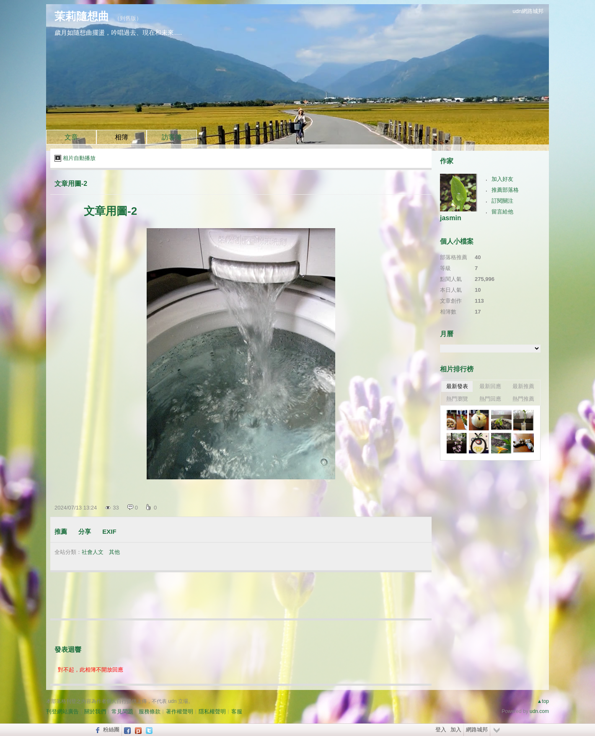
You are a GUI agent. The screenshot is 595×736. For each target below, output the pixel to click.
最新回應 (490, 386)
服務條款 (149, 711)
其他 (114, 552)
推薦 (60, 531)
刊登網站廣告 (62, 711)
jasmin (450, 217)
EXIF (109, 531)
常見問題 (122, 711)
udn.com (539, 711)
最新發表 (457, 386)
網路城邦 (477, 729)
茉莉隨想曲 (81, 16)
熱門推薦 (523, 399)
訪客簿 (172, 137)
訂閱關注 (502, 201)
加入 (455, 729)
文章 (71, 137)
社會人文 (92, 552)
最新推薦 (523, 386)
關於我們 (95, 711)
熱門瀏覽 (457, 399)
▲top (543, 701)
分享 (84, 531)
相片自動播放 (79, 158)
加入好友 (502, 179)
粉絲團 (111, 729)
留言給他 (502, 211)
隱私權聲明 (212, 711)
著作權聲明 (179, 711)
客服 (236, 711)
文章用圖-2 (70, 183)
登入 (440, 729)
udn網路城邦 (527, 11)
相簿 (121, 137)
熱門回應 (490, 399)
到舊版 (128, 18)
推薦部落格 (505, 190)
